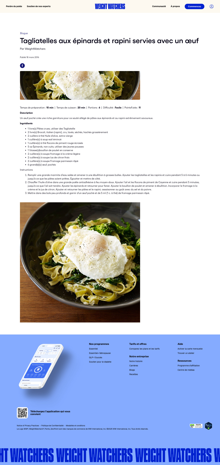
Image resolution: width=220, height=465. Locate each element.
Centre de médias (186, 370)
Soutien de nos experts (39, 6)
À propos (175, 6)
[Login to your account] (211, 6)
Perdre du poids (14, 6)
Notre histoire (135, 361)
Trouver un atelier (186, 353)
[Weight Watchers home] (110, 6)
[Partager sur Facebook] (22, 65)
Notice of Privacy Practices (28, 425)
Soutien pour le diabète (100, 361)
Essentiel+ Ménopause (100, 353)
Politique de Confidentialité (52, 425)
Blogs (132, 370)
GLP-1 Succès (95, 357)
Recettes (133, 374)
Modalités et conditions (75, 425)
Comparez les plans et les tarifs (144, 348)
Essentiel (93, 348)
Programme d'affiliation (189, 365)
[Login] (194, 6)
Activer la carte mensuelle (190, 348)
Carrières (133, 365)
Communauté (159, 6)
